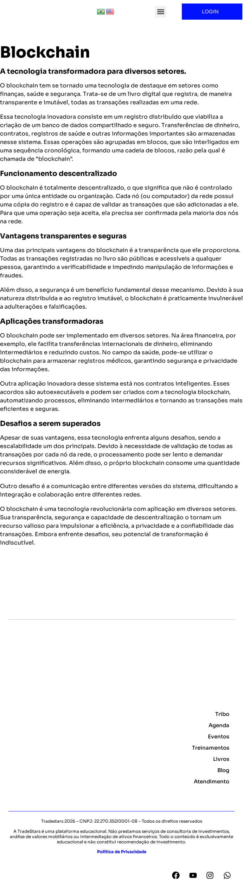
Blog (223, 777)
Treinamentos (210, 755)
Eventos (218, 744)
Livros (221, 766)
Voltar (12, 577)
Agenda (219, 732)
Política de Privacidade (121, 858)
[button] (160, 12)
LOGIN (212, 11)
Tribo (222, 721)
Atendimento (211, 788)
